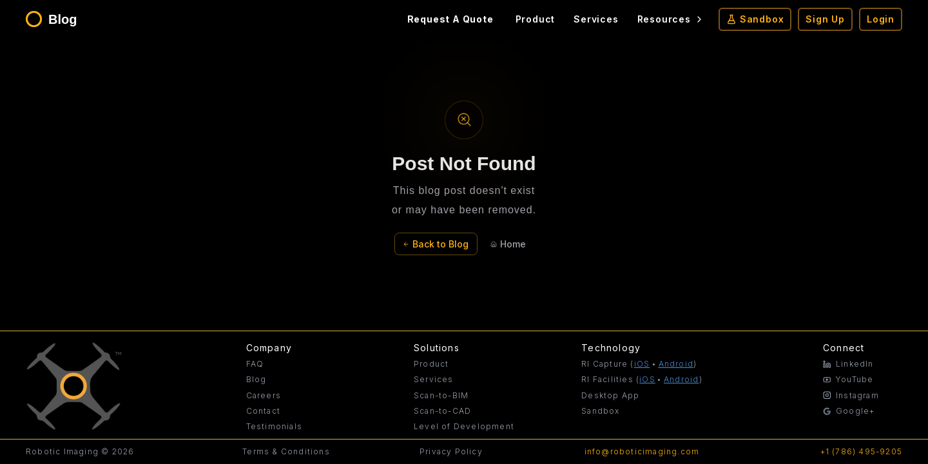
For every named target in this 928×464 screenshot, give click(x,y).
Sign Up (825, 19)
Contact (263, 411)
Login (880, 19)
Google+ (849, 411)
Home (508, 243)
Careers (263, 395)
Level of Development (464, 426)
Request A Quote (450, 19)
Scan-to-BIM (441, 395)
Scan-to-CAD (442, 411)
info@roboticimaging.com (642, 451)
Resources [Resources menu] (670, 19)
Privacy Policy (451, 451)
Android (676, 364)
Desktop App (610, 395)
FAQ (255, 364)
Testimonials (274, 426)
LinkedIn (848, 364)
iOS (642, 364)
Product (536, 19)
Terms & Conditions (286, 451)
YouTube (848, 379)
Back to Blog (436, 243)
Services (596, 19)
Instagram (851, 395)
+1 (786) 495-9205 (861, 451)
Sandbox (755, 19)
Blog (256, 379)
